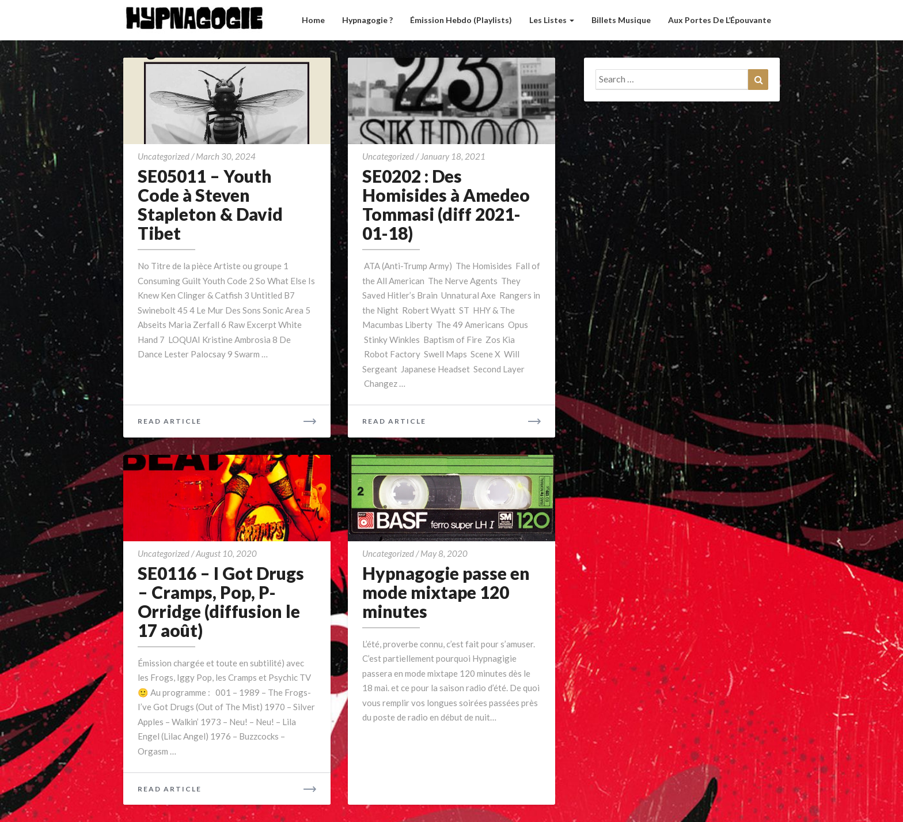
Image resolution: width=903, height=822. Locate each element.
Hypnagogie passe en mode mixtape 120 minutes (446, 592)
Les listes (551, 20)
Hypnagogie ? (367, 20)
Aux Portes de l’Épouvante (719, 20)
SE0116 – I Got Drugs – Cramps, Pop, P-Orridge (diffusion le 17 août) (221, 601)
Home (313, 20)
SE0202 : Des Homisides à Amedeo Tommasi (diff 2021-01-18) (446, 204)
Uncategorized (163, 156)
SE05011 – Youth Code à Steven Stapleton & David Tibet (210, 204)
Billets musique (621, 20)
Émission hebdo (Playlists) (461, 20)
